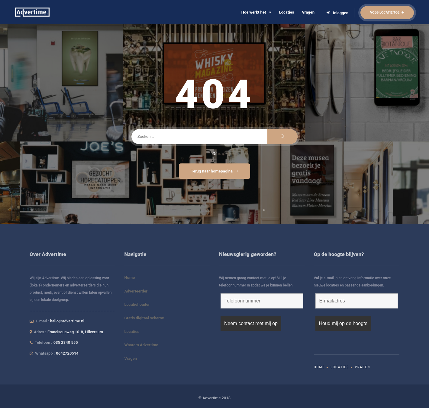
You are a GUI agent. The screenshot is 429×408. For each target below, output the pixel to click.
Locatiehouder (137, 304)
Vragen (308, 12)
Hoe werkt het (256, 12)
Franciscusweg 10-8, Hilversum (75, 332)
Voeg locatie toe (387, 12)
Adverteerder (136, 291)
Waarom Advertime (141, 345)
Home (129, 277)
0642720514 (67, 353)
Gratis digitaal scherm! (144, 318)
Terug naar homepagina (214, 171)
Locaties (286, 12)
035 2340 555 (65, 342)
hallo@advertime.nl (67, 321)
